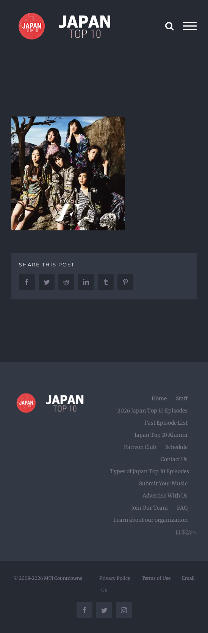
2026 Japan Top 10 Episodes (152, 410)
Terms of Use (156, 578)
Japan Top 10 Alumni (161, 434)
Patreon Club (140, 447)
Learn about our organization (150, 519)
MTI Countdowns (63, 578)
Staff (182, 398)
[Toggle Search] (169, 25)
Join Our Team (149, 507)
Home (159, 398)
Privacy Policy (114, 578)
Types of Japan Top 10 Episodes (149, 471)
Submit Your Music (163, 483)
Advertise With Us (165, 495)
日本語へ (186, 532)
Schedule (176, 447)
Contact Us (174, 459)
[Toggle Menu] (190, 26)
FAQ (182, 507)
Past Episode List (166, 422)
